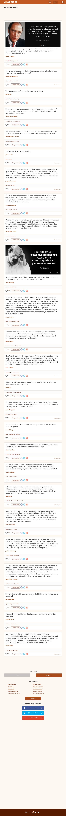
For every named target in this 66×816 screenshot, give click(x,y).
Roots (15, 529)
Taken (7, 476)
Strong (12, 61)
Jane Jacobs (9, 496)
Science (7, 555)
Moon (7, 414)
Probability (15, 604)
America (13, 372)
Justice (18, 121)
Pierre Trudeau (10, 56)
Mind (7, 159)
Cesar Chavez (9, 341)
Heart (18, 321)
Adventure (8, 454)
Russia (12, 236)
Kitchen (15, 209)
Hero (7, 321)
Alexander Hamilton (11, 116)
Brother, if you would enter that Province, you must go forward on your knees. (31, 615)
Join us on (33, 708)
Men (14, 185)
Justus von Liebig (11, 551)
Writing (7, 287)
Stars (10, 185)
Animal (12, 346)
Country (8, 61)
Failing (10, 604)
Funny (17, 99)
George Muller (10, 599)
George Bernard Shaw (14, 693)
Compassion (18, 346)
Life (13, 392)
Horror (17, 372)
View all (33, 698)
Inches (17, 141)
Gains (14, 287)
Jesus (12, 584)
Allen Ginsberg (10, 282)
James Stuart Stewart (12, 579)
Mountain (16, 555)
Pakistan (12, 141)
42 (8, 64)
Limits (10, 159)
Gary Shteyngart (10, 410)
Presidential (12, 434)
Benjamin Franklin (38, 686)
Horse (7, 185)
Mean (7, 121)
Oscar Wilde (11, 689)
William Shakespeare (38, 693)
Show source (57, 85)
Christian (8, 584)
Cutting (7, 529)
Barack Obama (37, 684)
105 (9, 290)
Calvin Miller (9, 646)
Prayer (17, 624)
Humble (8, 236)
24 (8, 587)
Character (16, 584)
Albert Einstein (12, 684)
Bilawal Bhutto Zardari (12, 136)
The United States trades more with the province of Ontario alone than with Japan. (31, 425)
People (10, 209)
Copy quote (15, 64)
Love (7, 99)
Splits (11, 81)
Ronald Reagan (10, 430)
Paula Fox (8, 387)
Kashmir (8, 141)
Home (16, 61)
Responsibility (12, 321)
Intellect (16, 81)
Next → (48, 675)
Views (10, 476)
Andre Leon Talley (11, 231)
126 (9, 533)
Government (12, 121)
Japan (7, 434)
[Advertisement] (33, 14)
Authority (8, 501)
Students (17, 454)
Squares (8, 81)
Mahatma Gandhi (37, 689)
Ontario (18, 434)
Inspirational (12, 99)
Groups (14, 476)
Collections (14, 501)
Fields (13, 454)
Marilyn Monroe (37, 691)
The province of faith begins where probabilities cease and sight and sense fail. (32, 595)
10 (8, 559)
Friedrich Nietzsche (13, 691)
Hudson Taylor (10, 619)
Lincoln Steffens (10, 450)
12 (8, 102)
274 (9, 145)
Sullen (15, 414)
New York (8, 372)
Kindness (8, 346)
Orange (11, 414)
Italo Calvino (9, 367)
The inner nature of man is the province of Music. (24, 91)
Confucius (8, 94)
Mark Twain (11, 686)
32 (8, 654)
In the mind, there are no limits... (18, 151)
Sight (7, 604)
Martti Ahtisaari (10, 472)
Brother (13, 624)
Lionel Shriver (10, 317)
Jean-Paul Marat (10, 524)
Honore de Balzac (11, 205)
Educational (18, 392)
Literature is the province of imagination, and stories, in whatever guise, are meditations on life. (31, 383)
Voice (11, 287)
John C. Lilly (9, 154)
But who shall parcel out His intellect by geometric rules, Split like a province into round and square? (31, 72)
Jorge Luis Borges (11, 181)
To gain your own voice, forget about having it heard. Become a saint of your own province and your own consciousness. (32, 278)
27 (8, 607)
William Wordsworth (12, 76)
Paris (7, 209)
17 (8, 418)
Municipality (20, 501)
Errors (11, 529)
